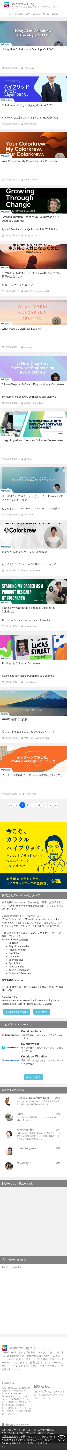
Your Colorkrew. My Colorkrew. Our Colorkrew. (30, 161)
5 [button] (44, 805)
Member (46, 14)
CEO (28, 14)
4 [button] (39, 805)
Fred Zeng (29, 68)
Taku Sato (29, 514)
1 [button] (22, 805)
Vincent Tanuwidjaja (33, 403)
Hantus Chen (30, 626)
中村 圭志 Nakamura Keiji (36, 291)
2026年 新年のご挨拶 (15, 719)
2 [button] (28, 805)
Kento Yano (30, 794)
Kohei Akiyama (26, 1148)
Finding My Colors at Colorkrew (21, 663)
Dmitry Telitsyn (31, 235)
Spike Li (28, 459)
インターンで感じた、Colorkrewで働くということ (32, 775)
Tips (9, 14)
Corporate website (17, 1011)
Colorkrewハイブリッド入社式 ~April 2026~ (28, 105)
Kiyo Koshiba (30, 123)
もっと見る (33, 1077)
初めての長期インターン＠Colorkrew (24, 552)
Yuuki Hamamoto (32, 570)
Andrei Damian (31, 179)
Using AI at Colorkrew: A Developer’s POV (27, 49)
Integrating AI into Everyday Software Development (32, 440)
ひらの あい (24, 1163)
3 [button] (33, 805)
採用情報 (42, 1011)
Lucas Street (30, 682)
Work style (19, 14)
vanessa (28, 347)
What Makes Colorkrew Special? (21, 328)
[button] (10, 805)
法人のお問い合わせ (45, 1391)
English (55, 14)
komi (20, 1113)
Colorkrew (37, 14)
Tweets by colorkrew (12, 1267)
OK (61, 1438)
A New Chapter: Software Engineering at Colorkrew (33, 384)
